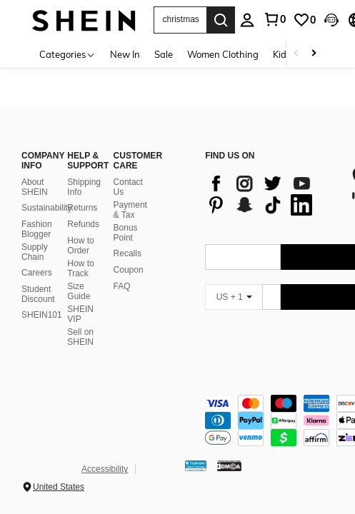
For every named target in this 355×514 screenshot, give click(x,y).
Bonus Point (126, 233)
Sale (163, 54)
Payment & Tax (130, 210)
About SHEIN (34, 187)
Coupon (129, 270)
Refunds (83, 224)
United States (58, 487)
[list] (270, 194)
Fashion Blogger (36, 229)
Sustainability (46, 208)
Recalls (127, 253)
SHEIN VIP (80, 314)
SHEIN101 (41, 315)
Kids (282, 54)
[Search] (220, 20)
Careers (36, 273)
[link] (304, 20)
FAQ (122, 286)
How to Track (80, 268)
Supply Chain (34, 252)
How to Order (80, 246)
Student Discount (38, 294)
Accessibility (104, 469)
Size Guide (78, 291)
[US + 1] (233, 297)
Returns (82, 208)
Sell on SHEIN (80, 337)
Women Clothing (223, 54)
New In (125, 54)
